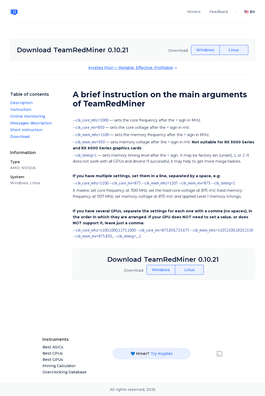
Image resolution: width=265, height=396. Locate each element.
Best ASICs (52, 347)
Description (21, 102)
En (252, 11)
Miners (194, 11)
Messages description (31, 123)
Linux (234, 50)
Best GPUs (52, 359)
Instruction (20, 109)
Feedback (218, 11)
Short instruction (26, 129)
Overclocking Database (64, 372)
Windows (205, 50)
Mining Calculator (59, 365)
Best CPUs (52, 353)
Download (19, 136)
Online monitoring (27, 116)
